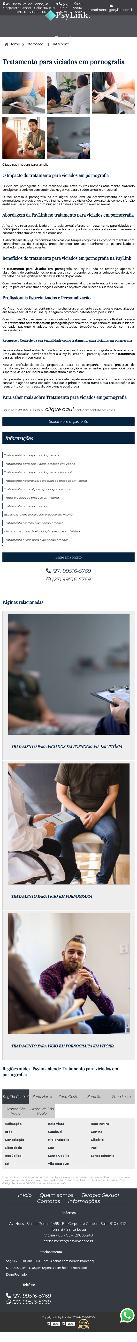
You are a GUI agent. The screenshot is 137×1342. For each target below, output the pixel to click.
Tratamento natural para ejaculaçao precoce (37, 489)
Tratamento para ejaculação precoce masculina (40, 472)
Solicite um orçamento (68, 421)
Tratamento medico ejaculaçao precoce (33, 523)
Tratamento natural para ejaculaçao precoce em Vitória (45, 480)
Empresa (34, 41)
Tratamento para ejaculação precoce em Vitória (39, 464)
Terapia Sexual (100, 1195)
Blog (117, 41)
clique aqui (59, 409)
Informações (19, 438)
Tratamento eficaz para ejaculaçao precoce (36, 540)
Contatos (48, 1201)
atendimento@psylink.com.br (68, 1241)
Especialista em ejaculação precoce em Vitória (38, 514)
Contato (92, 41)
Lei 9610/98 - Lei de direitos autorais (43, 1183)
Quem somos (56, 1195)
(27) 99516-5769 (68, 571)
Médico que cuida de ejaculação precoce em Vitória (42, 531)
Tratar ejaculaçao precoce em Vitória (31, 497)
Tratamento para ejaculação (25, 506)
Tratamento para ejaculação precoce (31, 455)
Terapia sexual (64, 41)
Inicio (25, 1195)
